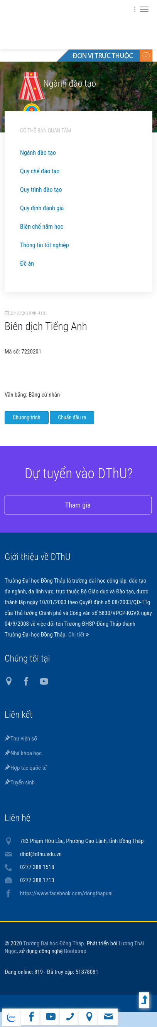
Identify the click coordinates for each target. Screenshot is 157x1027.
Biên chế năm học (41, 226)
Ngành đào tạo (38, 152)
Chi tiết (77, 634)
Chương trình (27, 425)
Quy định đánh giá (42, 208)
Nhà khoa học (23, 753)
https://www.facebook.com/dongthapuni (66, 893)
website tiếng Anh (11, 1017)
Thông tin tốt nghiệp (44, 245)
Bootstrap (75, 951)
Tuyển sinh (20, 782)
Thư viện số (21, 738)
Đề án (27, 263)
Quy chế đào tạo (39, 171)
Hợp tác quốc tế (26, 767)
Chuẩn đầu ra (72, 425)
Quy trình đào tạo (41, 189)
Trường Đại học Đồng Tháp (53, 943)
